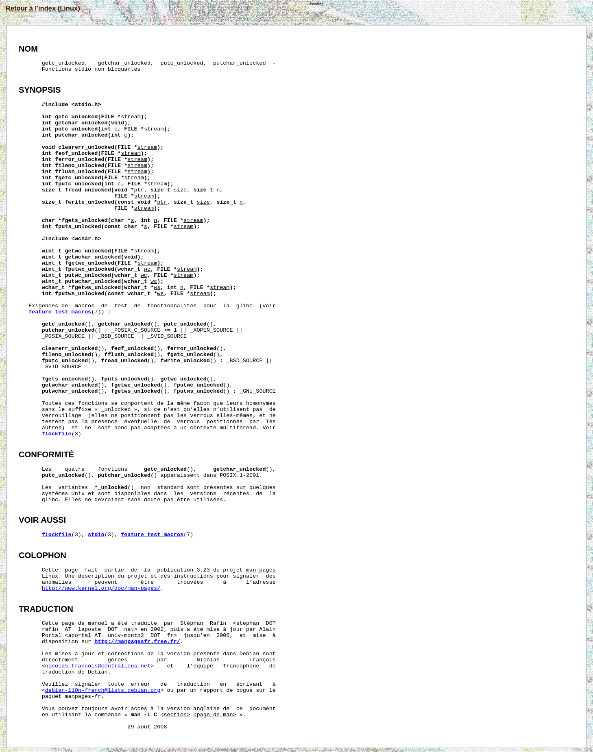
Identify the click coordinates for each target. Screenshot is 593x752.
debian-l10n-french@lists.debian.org (103, 690)
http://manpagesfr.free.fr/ (137, 642)
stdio (96, 535)
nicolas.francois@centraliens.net (97, 666)
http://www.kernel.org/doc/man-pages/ (101, 588)
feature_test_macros (59, 312)
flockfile (57, 434)
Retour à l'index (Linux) (43, 8)
